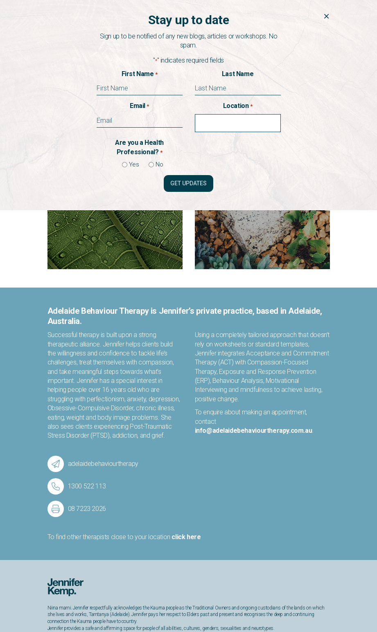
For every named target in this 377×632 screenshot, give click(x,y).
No (156, 164)
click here (186, 427)
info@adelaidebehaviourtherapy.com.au (253, 321)
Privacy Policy (315, 610)
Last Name (237, 74)
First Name (140, 74)
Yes (131, 164)
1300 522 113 (262, 566)
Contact (58, 580)
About (55, 566)
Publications (63, 573)
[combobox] (239, 123)
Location (238, 106)
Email (139, 106)
